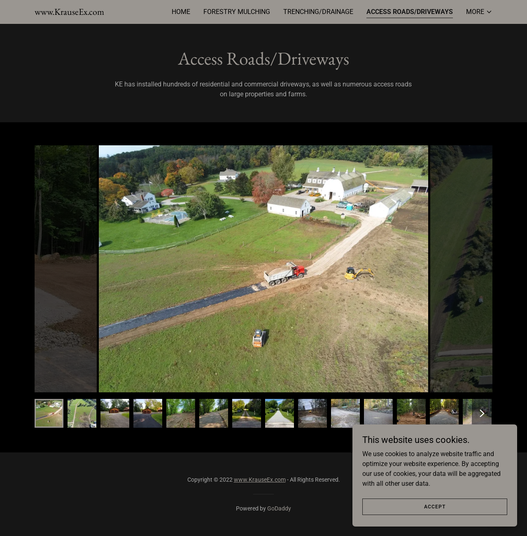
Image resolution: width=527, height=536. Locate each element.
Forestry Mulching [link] (236, 12)
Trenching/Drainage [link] (318, 12)
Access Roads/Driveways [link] (409, 12)
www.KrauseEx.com (260, 479)
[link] (69, 12)
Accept (434, 506)
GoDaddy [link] (279, 508)
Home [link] (181, 12)
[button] (479, 12)
